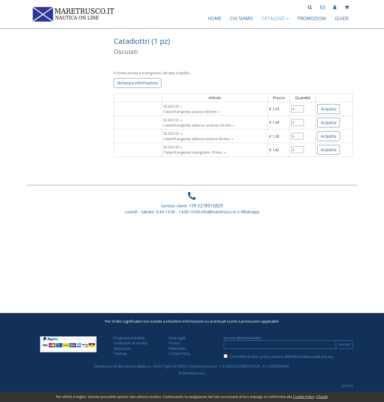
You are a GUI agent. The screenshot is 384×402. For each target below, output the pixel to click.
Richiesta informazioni (137, 83)
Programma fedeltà (129, 338)
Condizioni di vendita (131, 343)
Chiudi (322, 396)
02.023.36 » (172, 146)
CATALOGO (275, 18)
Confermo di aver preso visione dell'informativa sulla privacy (281, 356)
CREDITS (347, 386)
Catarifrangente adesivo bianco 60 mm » (198, 138)
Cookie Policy (179, 353)
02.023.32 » (172, 119)
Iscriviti (344, 344)
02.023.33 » (172, 133)
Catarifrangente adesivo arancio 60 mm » (198, 125)
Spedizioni (122, 348)
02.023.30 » (172, 106)
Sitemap (120, 353)
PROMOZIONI (311, 18)
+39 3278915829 (206, 206)
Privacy (174, 343)
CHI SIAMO (241, 18)
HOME (214, 18)
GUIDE (342, 18)
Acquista (328, 109)
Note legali (177, 338)
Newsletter (177, 348)
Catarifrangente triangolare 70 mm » (194, 152)
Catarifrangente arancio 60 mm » (191, 111)
